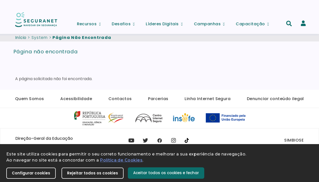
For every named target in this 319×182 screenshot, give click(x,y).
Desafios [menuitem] (125, 22)
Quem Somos (29, 99)
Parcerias (158, 99)
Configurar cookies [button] (31, 173)
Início (20, 37)
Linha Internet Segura (207, 99)
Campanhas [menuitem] (211, 22)
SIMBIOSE (294, 140)
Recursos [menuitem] (90, 22)
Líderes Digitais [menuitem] (166, 22)
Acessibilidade (76, 99)
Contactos (120, 99)
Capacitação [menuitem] (254, 22)
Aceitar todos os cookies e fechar (166, 172)
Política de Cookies (121, 160)
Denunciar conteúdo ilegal (275, 99)
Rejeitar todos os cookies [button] (92, 173)
